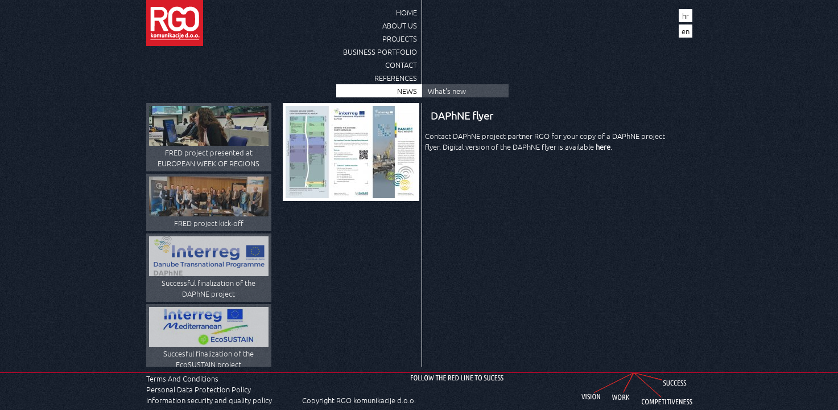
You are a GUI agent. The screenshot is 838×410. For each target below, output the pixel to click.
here (603, 146)
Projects (399, 38)
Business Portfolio (380, 51)
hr (685, 15)
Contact (401, 64)
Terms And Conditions (182, 378)
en (686, 31)
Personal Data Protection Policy (198, 389)
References (395, 77)
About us (399, 25)
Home (406, 12)
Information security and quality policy (209, 400)
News (407, 90)
